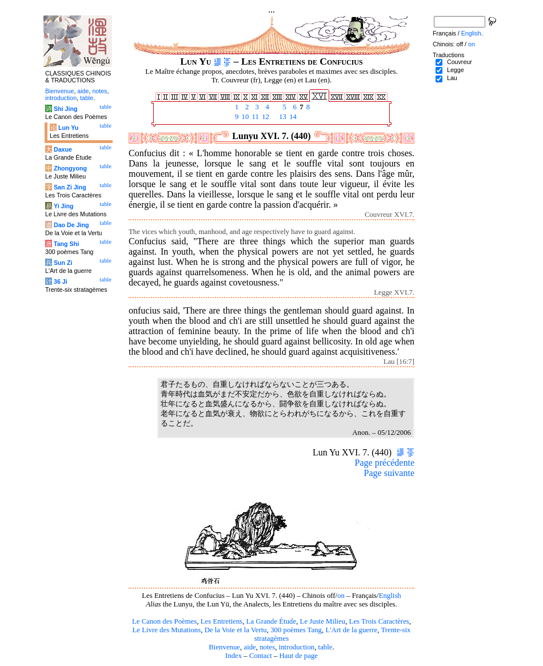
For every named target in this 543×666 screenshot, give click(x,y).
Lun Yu (68, 127)
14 (292, 117)
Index (233, 656)
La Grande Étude (271, 621)
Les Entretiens (222, 621)
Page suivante (389, 473)
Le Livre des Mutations (166, 630)
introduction (297, 647)
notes (267, 647)
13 (281, 117)
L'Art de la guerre (351, 630)
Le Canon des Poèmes (164, 621)
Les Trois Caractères (379, 621)
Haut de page (299, 656)
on (341, 596)
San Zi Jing (70, 187)
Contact (260, 656)
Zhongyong (70, 168)
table (325, 647)
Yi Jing (64, 206)
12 (264, 117)
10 (244, 117)
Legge (455, 69)
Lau (452, 77)
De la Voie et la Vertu (236, 630)
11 (254, 117)
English (390, 596)
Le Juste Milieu (323, 621)
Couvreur (459, 61)
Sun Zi (63, 262)
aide (249, 647)
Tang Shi (66, 243)
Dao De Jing (71, 224)
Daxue (63, 149)
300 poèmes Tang (296, 630)
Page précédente (384, 462)
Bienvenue (224, 647)
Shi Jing (65, 108)
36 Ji (60, 281)
